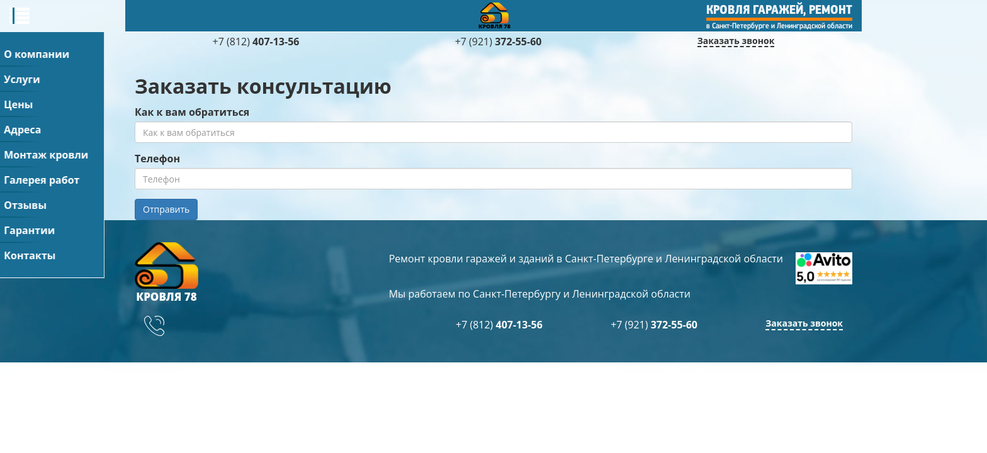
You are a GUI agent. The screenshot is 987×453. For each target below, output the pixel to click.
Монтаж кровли (467, 13)
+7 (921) (787, 86)
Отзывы (660, 13)
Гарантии (734, 13)
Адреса (379, 13)
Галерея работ (574, 13)
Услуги (259, 13)
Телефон (157, 223)
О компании (181, 13)
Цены (318, 13)
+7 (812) (787, 68)
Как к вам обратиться (192, 177)
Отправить (166, 274)
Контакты (812, 13)
